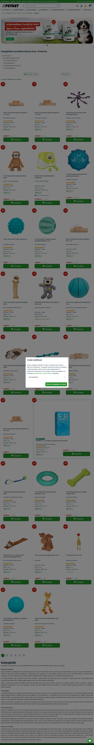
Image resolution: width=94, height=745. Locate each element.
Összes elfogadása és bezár (56, 384)
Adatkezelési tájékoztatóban (43, 373)
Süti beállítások (33, 377)
